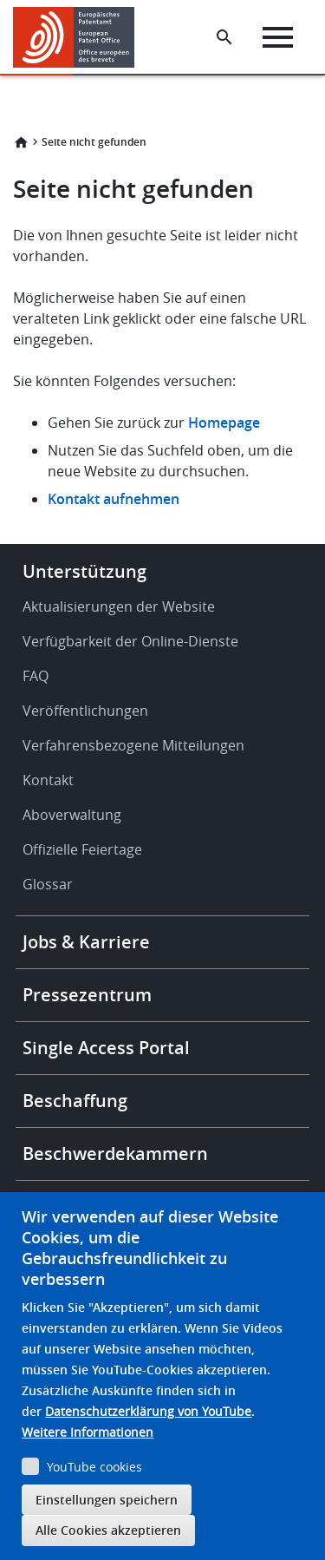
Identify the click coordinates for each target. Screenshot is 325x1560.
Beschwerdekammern (115, 1153)
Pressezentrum (87, 994)
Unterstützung (84, 571)
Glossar (48, 884)
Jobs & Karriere (86, 942)
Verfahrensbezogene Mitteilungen (133, 745)
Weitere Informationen (87, 1432)
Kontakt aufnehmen (113, 498)
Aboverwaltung (72, 814)
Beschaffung (75, 1100)
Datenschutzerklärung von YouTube (148, 1411)
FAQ (36, 675)
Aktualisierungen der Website (119, 606)
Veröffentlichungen (85, 710)
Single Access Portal (106, 1047)
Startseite (21, 142)
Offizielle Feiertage (82, 849)
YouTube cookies (94, 1466)
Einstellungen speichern (107, 1499)
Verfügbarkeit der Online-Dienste (130, 641)
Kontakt (48, 780)
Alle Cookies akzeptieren (108, 1530)
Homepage (225, 422)
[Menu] (277, 37)
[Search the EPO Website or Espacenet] (224, 37)
